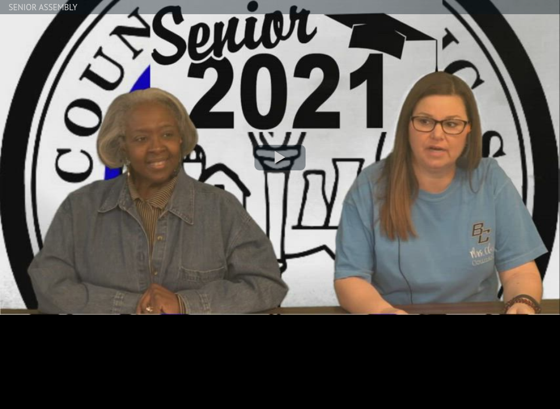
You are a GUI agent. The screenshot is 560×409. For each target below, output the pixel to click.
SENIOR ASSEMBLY (43, 7)
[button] (280, 157)
